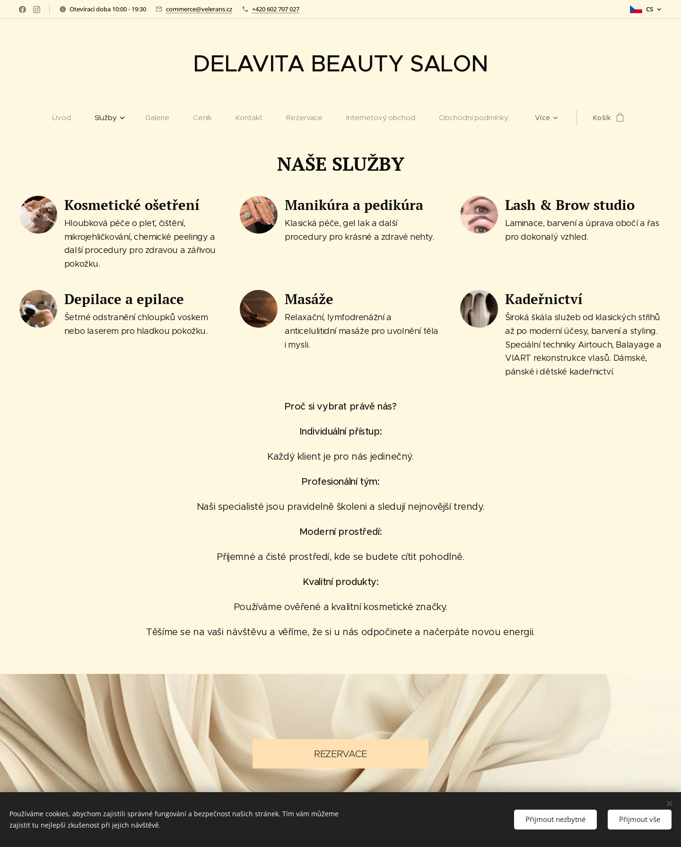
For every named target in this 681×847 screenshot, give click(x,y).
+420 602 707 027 (275, 9)
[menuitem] (67, 118)
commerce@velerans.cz (199, 9)
